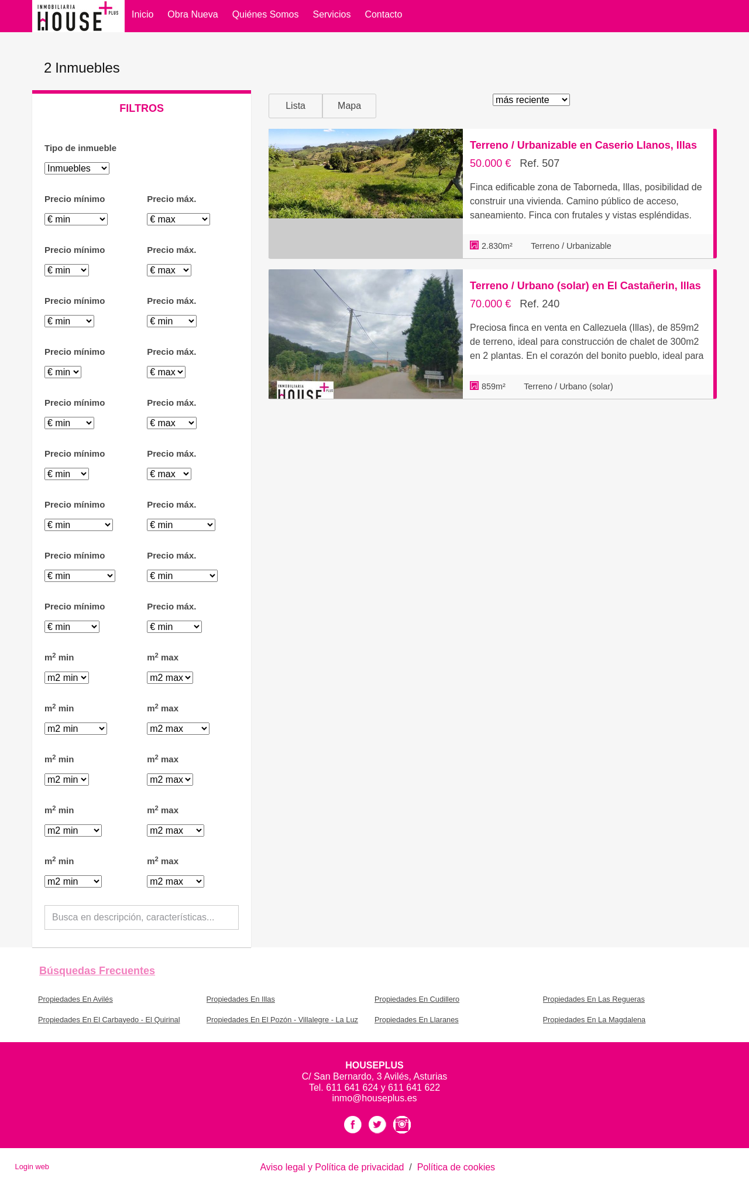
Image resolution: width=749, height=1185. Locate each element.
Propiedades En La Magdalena (594, 1019)
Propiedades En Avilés (75, 999)
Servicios (331, 14)
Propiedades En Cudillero (416, 999)
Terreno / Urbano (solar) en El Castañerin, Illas (585, 286)
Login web (32, 1166)
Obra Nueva (192, 14)
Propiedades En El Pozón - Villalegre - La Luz (282, 1019)
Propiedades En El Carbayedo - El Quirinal (109, 1019)
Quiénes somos (265, 14)
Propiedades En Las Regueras (594, 999)
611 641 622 (414, 1087)
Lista (295, 106)
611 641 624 (353, 1087)
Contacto (383, 14)
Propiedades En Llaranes (416, 1019)
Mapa (349, 106)
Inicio (142, 14)
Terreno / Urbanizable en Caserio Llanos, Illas (583, 145)
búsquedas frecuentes (97, 971)
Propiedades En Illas (241, 999)
